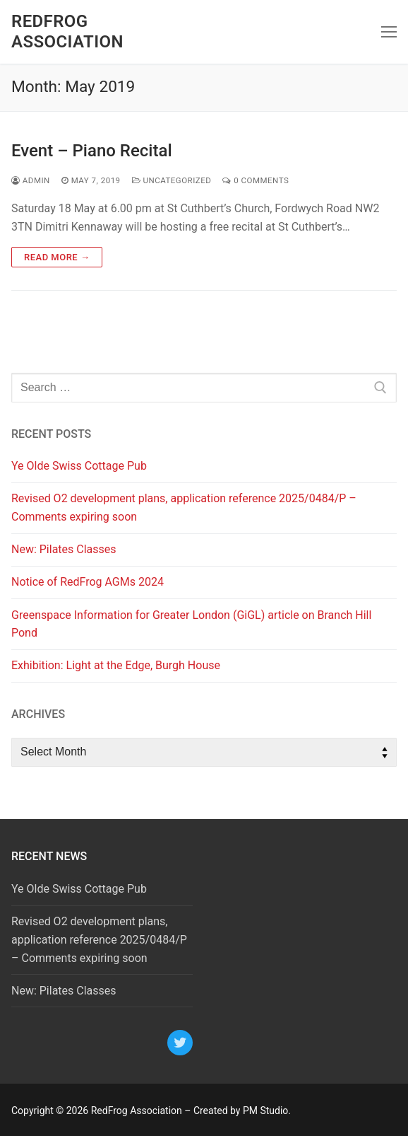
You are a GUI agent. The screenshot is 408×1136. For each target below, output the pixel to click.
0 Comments (255, 180)
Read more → (57, 257)
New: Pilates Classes (63, 549)
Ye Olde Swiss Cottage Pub (79, 466)
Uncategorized (172, 180)
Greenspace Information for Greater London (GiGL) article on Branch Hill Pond (191, 624)
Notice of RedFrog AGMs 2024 (87, 582)
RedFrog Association (67, 31)
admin (30, 180)
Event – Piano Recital (91, 151)
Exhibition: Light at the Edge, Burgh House (115, 665)
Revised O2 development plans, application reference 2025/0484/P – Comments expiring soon (183, 507)
